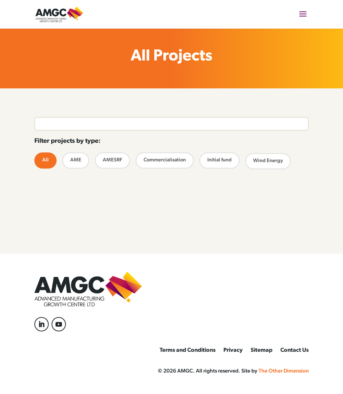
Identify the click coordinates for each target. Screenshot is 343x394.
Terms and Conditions (188, 350)
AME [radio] (75, 160)
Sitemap (261, 350)
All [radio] (47, 160)
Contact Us (294, 350)
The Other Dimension (284, 371)
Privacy (233, 350)
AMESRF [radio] (112, 160)
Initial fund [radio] (219, 160)
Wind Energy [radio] (268, 160)
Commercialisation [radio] (165, 160)
